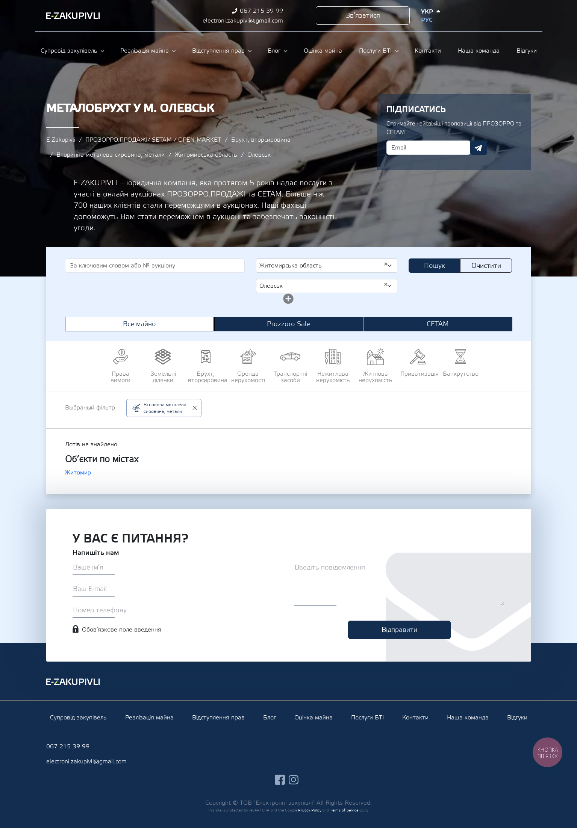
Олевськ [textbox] (323, 285)
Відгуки (526, 50)
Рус (426, 20)
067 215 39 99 (261, 11)
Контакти (428, 50)
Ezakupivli (73, 15)
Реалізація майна (144, 50)
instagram (505, 16)
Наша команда (479, 50)
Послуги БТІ (375, 50)
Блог (274, 50)
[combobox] (327, 265)
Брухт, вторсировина (261, 140)
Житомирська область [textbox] (323, 265)
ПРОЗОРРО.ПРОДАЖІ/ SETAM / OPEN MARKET (153, 140)
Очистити (486, 265)
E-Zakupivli (60, 140)
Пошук (434, 265)
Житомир (78, 472)
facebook (491, 16)
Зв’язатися (363, 15)
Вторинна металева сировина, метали (110, 155)
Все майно (139, 324)
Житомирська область (206, 155)
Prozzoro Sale (288, 324)
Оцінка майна (323, 50)
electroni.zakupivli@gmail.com (243, 20)
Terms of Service (344, 810)
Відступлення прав (218, 50)
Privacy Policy (309, 810)
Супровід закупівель (69, 50)
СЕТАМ (438, 324)
